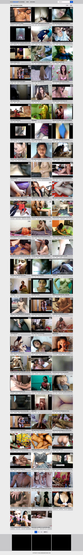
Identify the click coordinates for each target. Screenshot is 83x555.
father (57, 257)
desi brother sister (23, 257)
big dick (41, 199)
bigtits (61, 296)
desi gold (33, 199)
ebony (40, 373)
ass (18, 44)
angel (54, 160)
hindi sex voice (40, 470)
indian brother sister (43, 528)
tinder (64, 354)
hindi (37, 199)
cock (56, 315)
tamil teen (40, 238)
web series (18, 528)
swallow (62, 160)
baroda (54, 238)
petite (12, 83)
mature (57, 470)
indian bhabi (62, 218)
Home (27, 1)
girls (15, 102)
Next (45, 532)
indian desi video (56, 218)
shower (62, 121)
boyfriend (57, 121)
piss (40, 44)
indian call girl (18, 218)
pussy (15, 63)
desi (61, 63)
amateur (60, 83)
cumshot (36, 354)
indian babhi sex (21, 238)
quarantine (13, 528)
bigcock (19, 160)
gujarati (58, 238)
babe (39, 141)
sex (11, 44)
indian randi (24, 218)
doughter (61, 257)
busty (20, 393)
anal (33, 354)
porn (15, 121)
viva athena (55, 354)
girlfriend (63, 199)
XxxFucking (17, 2)
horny (39, 121)
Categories (32, 1)
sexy (35, 83)
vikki (33, 238)
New (71, 5)
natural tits (34, 218)
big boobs (42, 257)
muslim (61, 102)
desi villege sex (14, 238)
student (57, 63)
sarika (36, 238)
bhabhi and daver (47, 470)
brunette (15, 509)
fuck (36, 121)
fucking (17, 451)
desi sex (65, 509)
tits (32, 296)
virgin (18, 102)
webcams (15, 373)
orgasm (58, 199)
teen (33, 44)
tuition (38, 257)
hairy (58, 276)
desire (18, 83)
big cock (54, 199)
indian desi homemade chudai (37, 451)
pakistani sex (55, 509)
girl (38, 296)
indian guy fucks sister (15, 257)
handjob (12, 393)
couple (39, 160)
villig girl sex (34, 470)
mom (61, 470)
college (36, 44)
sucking (12, 160)
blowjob (39, 63)
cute (36, 102)
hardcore (15, 44)
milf (59, 315)
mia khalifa (60, 354)
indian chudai (68, 218)
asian (12, 315)
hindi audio (61, 509)
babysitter (58, 160)
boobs (18, 315)
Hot (67, 5)
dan (15, 83)
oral (35, 63)
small (57, 44)
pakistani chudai (47, 451)
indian (60, 44)
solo (36, 412)
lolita (19, 373)
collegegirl (62, 238)
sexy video (23, 528)
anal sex (38, 218)
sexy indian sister (35, 528)
